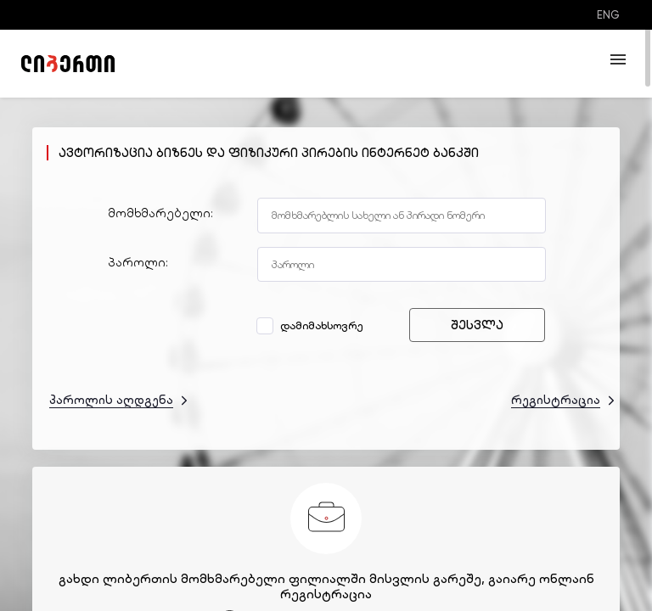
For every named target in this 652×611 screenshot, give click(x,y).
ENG (608, 14)
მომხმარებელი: (160, 213)
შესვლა (477, 325)
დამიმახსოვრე (312, 325)
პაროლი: (138, 262)
